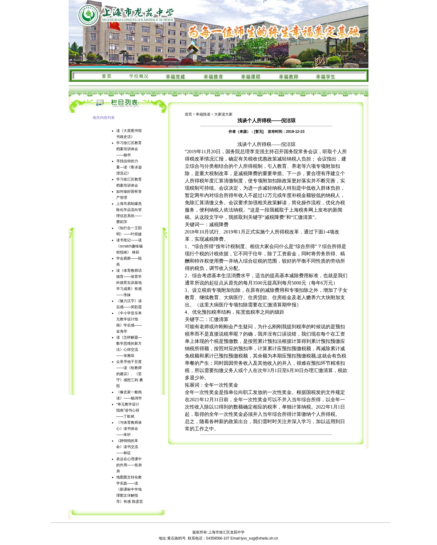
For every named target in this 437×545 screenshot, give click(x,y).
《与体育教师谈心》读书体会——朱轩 (129, 428)
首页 (188, 114)
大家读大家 (223, 114)
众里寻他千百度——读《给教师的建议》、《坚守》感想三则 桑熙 (129, 374)
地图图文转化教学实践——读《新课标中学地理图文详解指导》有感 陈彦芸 (129, 489)
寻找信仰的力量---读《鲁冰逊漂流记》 (129, 167)
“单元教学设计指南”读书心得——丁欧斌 (127, 410)
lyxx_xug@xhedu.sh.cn (259, 538)
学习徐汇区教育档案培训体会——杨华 (129, 149)
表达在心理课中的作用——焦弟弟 (129, 465)
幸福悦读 (203, 114)
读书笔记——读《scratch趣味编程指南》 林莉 (129, 246)
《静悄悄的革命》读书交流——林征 (127, 447)
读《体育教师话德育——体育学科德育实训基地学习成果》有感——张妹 (129, 282)
